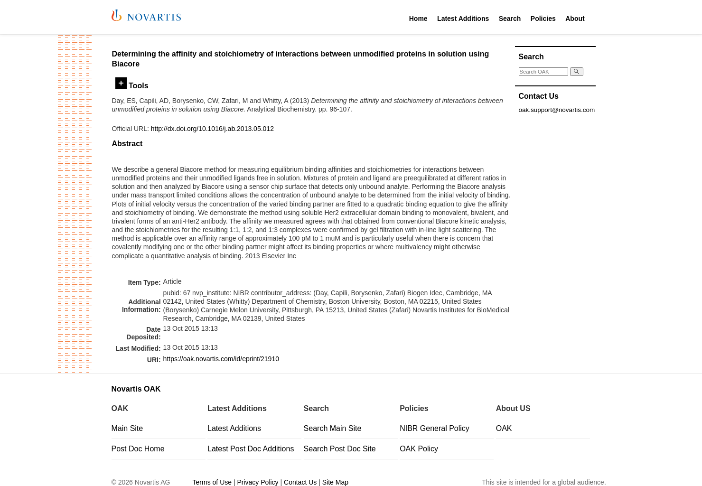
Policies (543, 18)
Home (418, 18)
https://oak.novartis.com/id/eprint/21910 (221, 359)
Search (510, 18)
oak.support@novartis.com (557, 109)
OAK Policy (419, 449)
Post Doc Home (138, 449)
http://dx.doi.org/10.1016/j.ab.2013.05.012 (212, 128)
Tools (132, 85)
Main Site (127, 428)
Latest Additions (463, 18)
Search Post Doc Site (340, 449)
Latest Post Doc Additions (250, 449)
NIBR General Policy (434, 428)
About (574, 18)
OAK (504, 428)
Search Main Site (333, 428)
